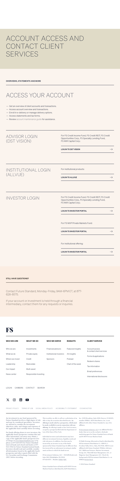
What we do (10, 354)
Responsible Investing (35, 374)
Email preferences (94, 371)
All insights (71, 354)
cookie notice (86, 408)
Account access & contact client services (97, 350)
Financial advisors (54, 349)
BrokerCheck (88, 459)
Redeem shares (93, 361)
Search (41, 388)
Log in (9, 388)
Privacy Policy (12, 408)
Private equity (31, 354)
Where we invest (13, 359)
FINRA (61, 459)
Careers (19, 388)
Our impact (10, 369)
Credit (28, 359)
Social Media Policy (44, 408)
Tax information (93, 366)
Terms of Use (27, 408)
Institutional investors (55, 354)
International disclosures (97, 376)
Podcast (70, 359)
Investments (31, 349)
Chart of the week (74, 364)
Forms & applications (95, 356)
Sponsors (50, 359)
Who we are (11, 349)
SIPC (65, 459)
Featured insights (74, 349)
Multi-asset (31, 369)
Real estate (30, 364)
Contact (30, 388)
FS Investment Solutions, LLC (88, 430)
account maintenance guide (29, 119)
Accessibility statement (66, 408)
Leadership (10, 364)
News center (11, 374)
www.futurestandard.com (24, 441)
